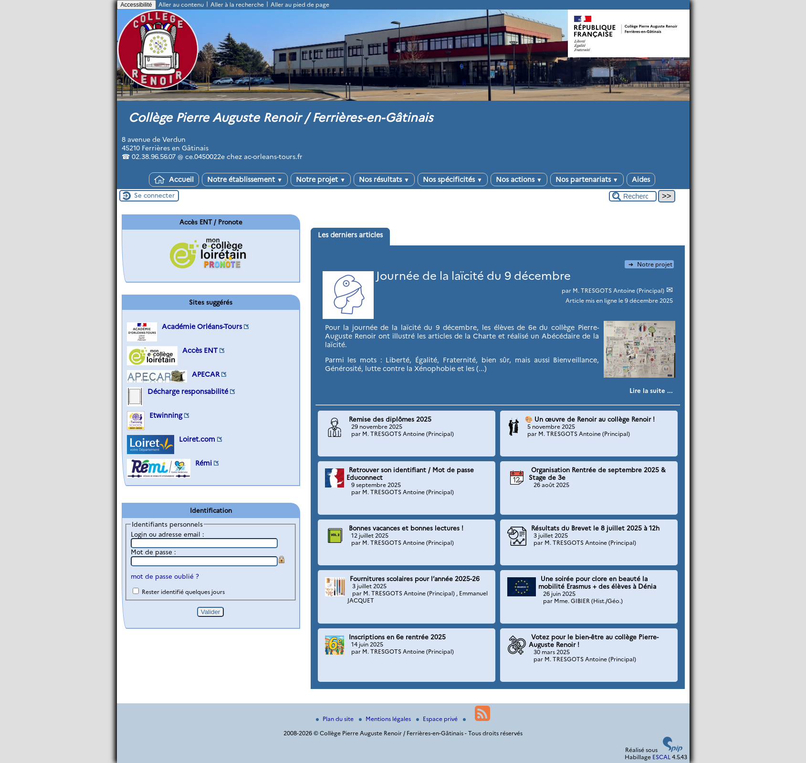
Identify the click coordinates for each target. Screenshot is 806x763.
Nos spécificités (452, 179)
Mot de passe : (153, 552)
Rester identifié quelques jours (183, 591)
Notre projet (320, 179)
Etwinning (165, 415)
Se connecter (154, 195)
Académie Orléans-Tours (202, 326)
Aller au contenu (181, 4)
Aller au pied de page (300, 4)
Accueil (174, 179)
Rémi (203, 463)
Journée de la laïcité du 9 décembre (473, 276)
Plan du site (335, 718)
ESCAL (661, 757)
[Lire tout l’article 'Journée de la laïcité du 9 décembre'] (651, 390)
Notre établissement (245, 179)
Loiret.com (197, 439)
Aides (641, 179)
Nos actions (519, 179)
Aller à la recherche (237, 4)
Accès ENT (200, 350)
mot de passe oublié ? (165, 576)
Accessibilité (136, 4)
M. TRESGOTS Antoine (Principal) (619, 290)
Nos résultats (384, 179)
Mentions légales (385, 718)
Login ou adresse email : (167, 534)
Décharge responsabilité (187, 391)
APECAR (206, 374)
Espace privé (437, 718)
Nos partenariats (586, 179)
